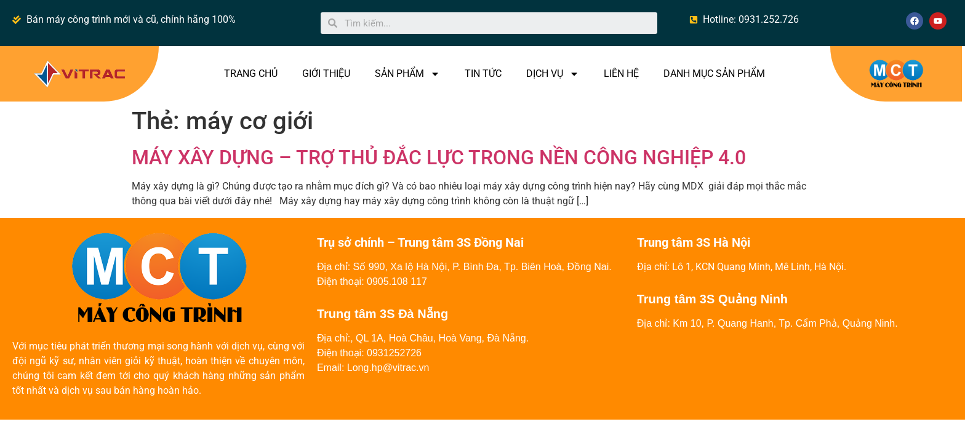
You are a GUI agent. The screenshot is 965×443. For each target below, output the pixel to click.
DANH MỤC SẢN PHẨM (714, 73)
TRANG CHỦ (251, 73)
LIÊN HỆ (621, 73)
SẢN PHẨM (407, 74)
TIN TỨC (483, 73)
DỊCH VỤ (552, 74)
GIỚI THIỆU (326, 73)
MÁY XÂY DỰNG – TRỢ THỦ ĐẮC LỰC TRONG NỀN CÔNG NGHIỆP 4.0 (439, 157)
